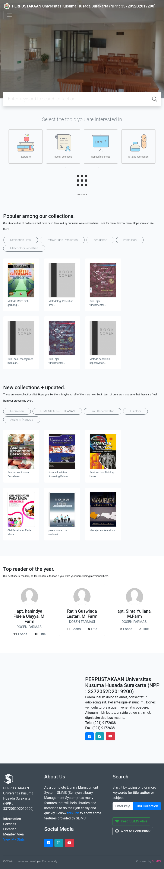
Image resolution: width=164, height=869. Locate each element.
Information (12, 819)
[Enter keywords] (123, 806)
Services (9, 824)
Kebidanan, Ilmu (20, 240)
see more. (82, 184)
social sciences (63, 146)
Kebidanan (100, 240)
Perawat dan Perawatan (62, 240)
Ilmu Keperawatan (102, 411)
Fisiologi (135, 411)
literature (25, 146)
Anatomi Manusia (21, 419)
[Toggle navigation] (9, 15)
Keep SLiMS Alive (131, 821)
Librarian (9, 829)
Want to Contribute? (133, 831)
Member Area (13, 834)
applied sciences (100, 146)
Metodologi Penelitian (24, 248)
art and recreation (138, 146)
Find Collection (146, 806)
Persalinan (129, 240)
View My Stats (14, 839)
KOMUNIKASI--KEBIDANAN (57, 411)
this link (73, 813)
